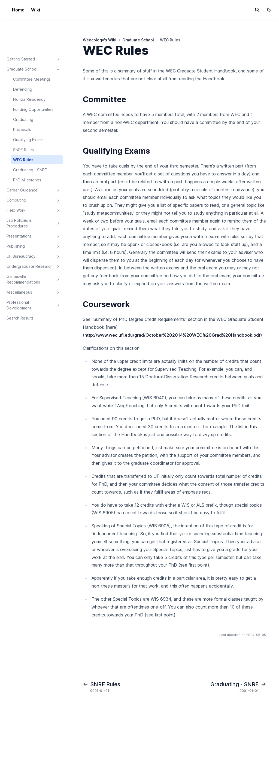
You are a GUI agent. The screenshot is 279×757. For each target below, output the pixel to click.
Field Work (33, 210)
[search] (257, 10)
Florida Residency (29, 99)
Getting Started (33, 59)
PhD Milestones (27, 180)
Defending (22, 89)
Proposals (22, 129)
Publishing (33, 246)
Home (18, 10)
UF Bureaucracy (33, 256)
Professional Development (33, 305)
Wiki (35, 10)
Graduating (23, 119)
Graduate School (33, 69)
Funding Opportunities (33, 109)
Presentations (33, 236)
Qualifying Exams (28, 139)
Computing (33, 200)
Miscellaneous (33, 292)
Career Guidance (33, 190)
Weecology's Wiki (99, 40)
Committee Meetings (32, 79)
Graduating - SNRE (30, 170)
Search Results (20, 318)
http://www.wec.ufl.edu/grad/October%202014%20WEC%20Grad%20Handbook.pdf (172, 335)
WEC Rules (23, 159)
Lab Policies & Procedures (33, 223)
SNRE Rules (23, 149)
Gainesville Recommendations (33, 279)
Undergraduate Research (33, 266)
